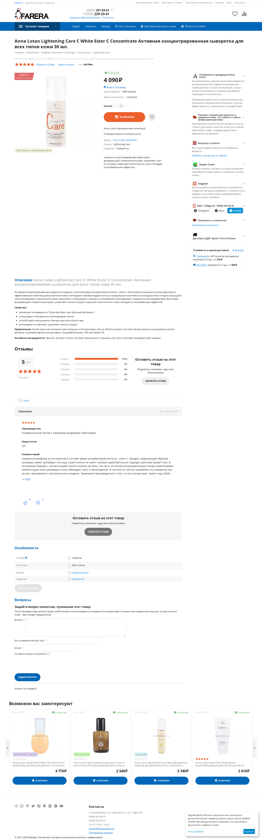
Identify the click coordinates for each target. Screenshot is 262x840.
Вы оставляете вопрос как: (29, 640)
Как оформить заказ (147, 2)
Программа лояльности (198, 2)
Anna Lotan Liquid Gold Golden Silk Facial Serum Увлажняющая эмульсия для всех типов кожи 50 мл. (39, 764)
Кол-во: (108, 106)
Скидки (76, 26)
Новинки (91, 26)
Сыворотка (78, 579)
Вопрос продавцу (115, 87)
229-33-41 (95, 14)
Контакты (240, 2)
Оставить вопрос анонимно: (31, 653)
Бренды (105, 26)
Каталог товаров (38, 26)
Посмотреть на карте (101, 832)
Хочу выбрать (196, 831)
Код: (80, 64)
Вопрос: (19, 619)
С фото (26, 400)
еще (27, 479)
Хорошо (249, 831)
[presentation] (42, 664)
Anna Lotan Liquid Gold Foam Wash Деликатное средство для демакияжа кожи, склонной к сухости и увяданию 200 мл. (160, 764)
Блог (229, 2)
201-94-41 (96, 10)
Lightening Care (80, 572)
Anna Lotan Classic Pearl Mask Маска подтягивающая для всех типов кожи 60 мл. (220, 764)
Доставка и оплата (172, 2)
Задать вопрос (66, 64)
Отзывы (219, 2)
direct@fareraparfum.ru (101, 828)
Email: (18, 648)
